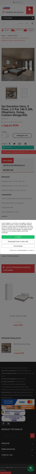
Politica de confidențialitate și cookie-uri (22, 250)
